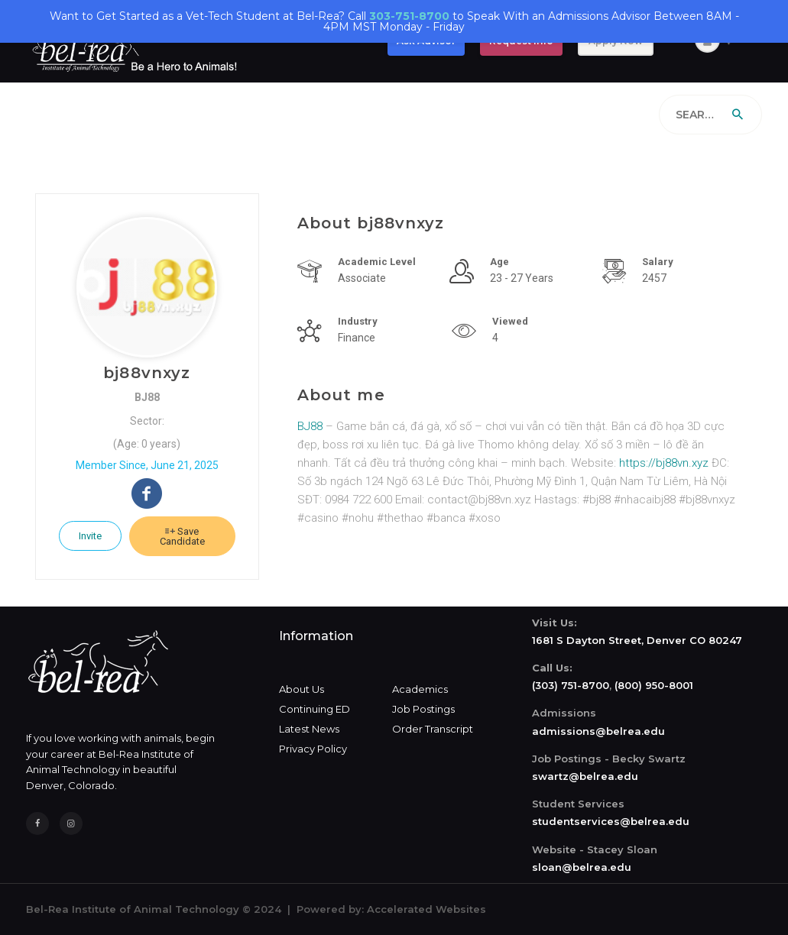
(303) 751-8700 (570, 685)
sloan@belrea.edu (581, 867)
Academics (420, 689)
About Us (301, 689)
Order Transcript (432, 729)
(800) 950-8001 (654, 685)
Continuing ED (314, 709)
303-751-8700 (409, 16)
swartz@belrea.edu (585, 776)
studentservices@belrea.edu (610, 821)
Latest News (309, 729)
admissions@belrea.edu (598, 731)
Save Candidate (182, 536)
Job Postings (423, 709)
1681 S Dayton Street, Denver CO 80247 (637, 640)
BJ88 (311, 426)
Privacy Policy (313, 748)
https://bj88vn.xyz (664, 463)
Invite (90, 536)
